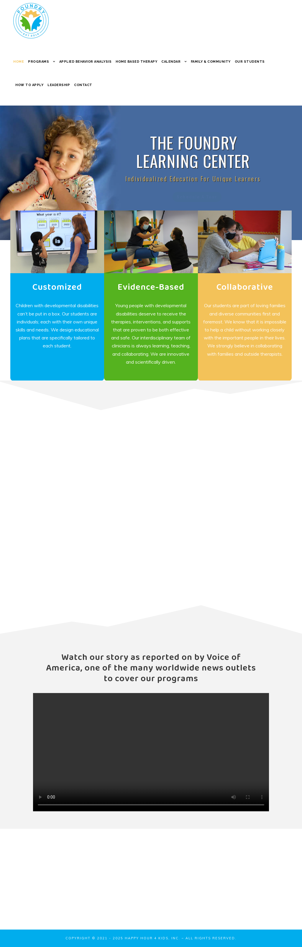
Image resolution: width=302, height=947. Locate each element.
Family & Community (211, 62)
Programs (38, 62)
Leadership (58, 85)
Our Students (250, 62)
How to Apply (29, 85)
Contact (83, 85)
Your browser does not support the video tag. (151, 752)
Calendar (170, 62)
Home (18, 62)
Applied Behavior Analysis (85, 62)
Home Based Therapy (136, 62)
